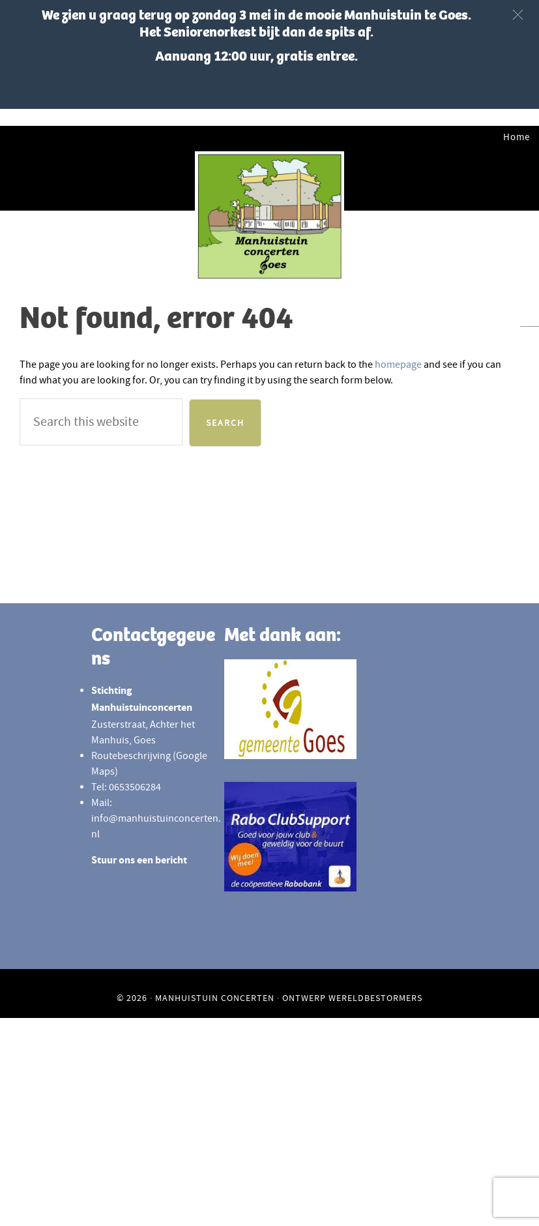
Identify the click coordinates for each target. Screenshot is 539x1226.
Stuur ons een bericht (139, 861)
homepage (398, 364)
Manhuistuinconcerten (269, 216)
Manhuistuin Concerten (214, 998)
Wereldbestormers (375, 998)
